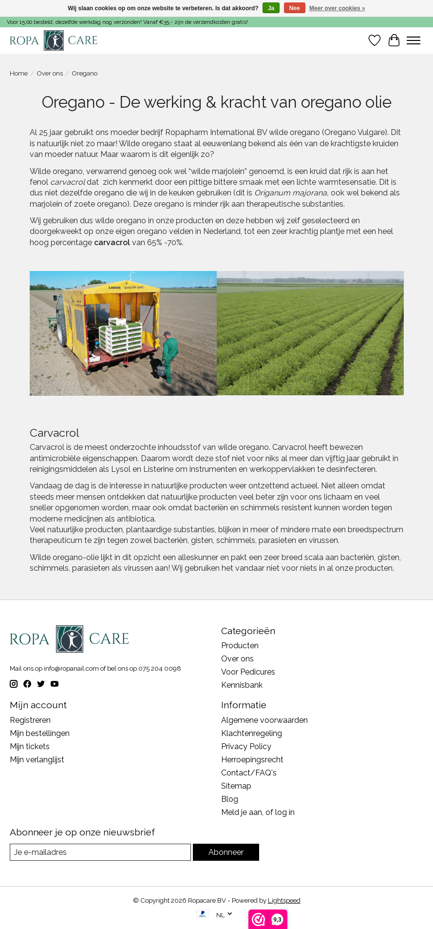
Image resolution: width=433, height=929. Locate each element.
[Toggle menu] (413, 40)
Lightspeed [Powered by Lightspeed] (284, 900)
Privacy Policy (246, 746)
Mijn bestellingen (40, 733)
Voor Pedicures (248, 672)
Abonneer (226, 852)
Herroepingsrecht (252, 759)
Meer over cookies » (337, 8)
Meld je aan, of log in (258, 812)
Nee (294, 8)
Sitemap (236, 786)
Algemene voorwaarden (264, 720)
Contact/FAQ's (249, 772)
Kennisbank (242, 685)
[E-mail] (100, 852)
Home (19, 73)
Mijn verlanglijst (37, 759)
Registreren (30, 720)
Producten (240, 645)
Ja (271, 8)
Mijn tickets (30, 746)
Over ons (50, 73)
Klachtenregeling (251, 733)
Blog (229, 799)
